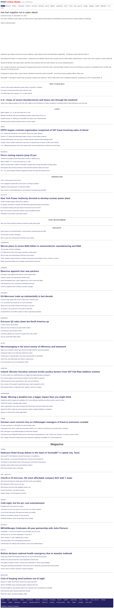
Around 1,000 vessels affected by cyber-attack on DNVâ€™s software (21, 87)
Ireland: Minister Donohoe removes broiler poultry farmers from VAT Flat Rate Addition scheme (50, 372)
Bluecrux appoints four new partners (20, 271)
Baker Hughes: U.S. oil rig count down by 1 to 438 (15, 161)
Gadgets (91, 6)
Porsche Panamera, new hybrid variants (12, 490)
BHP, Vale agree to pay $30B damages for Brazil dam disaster (19, 431)
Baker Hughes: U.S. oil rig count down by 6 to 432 (15, 112)
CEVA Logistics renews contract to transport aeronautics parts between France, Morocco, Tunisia (29, 258)
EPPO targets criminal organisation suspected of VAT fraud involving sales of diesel (44, 130)
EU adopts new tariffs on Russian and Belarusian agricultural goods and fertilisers (25, 204)
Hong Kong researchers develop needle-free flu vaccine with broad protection (24, 556)
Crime (66, 6)
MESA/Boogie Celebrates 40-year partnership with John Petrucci (34, 528)
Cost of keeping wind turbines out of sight (23, 578)
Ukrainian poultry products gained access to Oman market (18, 121)
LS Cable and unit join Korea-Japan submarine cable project (19, 252)
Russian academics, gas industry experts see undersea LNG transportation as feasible (26, 588)
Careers (28, 6)
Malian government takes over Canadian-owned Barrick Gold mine (20, 261)
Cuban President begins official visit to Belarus (14, 201)
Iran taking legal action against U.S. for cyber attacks (16, 93)
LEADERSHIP (5, 393)
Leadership (59, 6)
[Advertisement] (14, 35)
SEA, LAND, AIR (6, 474)
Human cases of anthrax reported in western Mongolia (17, 568)
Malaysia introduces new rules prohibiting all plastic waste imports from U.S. (23, 115)
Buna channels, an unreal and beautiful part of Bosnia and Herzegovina (22, 459)
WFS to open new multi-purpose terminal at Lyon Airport (17, 238)
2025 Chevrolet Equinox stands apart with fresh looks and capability (21, 481)
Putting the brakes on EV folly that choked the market (16, 353)
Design (85, 6)
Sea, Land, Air (78, 6)
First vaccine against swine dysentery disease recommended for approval (22, 378)
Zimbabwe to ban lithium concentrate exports (14, 213)
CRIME (3, 418)
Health (97, 6)
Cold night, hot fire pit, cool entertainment (22, 503)
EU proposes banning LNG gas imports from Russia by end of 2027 (21, 207)
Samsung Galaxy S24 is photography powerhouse (15, 540)
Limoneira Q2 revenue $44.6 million (11, 330)
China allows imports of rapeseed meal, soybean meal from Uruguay (21, 387)
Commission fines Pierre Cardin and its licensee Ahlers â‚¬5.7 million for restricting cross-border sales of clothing (34, 428)
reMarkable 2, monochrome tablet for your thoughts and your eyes (20, 531)
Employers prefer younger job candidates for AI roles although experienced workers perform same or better (32, 400)
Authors (24, 602)
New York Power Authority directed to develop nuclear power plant (35, 198)
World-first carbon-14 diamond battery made (14, 594)
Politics (14, 6)
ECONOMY (4, 293)
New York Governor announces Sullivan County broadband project (20, 210)
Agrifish (52, 6)
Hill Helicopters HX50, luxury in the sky (12, 484)
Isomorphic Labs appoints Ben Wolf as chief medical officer (18, 274)
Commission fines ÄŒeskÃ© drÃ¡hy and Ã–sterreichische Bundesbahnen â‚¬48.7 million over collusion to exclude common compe (39, 434)
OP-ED (3, 343)
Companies (21, 6)
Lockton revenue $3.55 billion (9, 324)
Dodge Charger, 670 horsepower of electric (13, 493)
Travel (70, 6)
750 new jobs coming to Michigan (11, 234)
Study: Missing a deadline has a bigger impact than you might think (36, 397)
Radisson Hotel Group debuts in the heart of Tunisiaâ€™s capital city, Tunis (40, 453)
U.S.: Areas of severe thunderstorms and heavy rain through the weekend (39, 100)
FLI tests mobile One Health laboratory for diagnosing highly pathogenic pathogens (25, 375)
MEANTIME (4, 575)
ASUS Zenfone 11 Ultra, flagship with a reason (14, 537)
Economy (34, 6)
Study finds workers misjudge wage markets (14, 403)
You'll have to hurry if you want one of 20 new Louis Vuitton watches (21, 509)
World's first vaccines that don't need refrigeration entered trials (19, 559)
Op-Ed (47, 6)
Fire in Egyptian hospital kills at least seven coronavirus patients (20, 183)
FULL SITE (88, 602)
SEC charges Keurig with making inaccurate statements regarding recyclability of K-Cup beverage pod (31, 437)
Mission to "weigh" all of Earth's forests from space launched (19, 582)
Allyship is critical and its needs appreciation (14, 412)
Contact (52, 602)
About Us (45, 602)
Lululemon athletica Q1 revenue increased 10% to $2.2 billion (19, 334)
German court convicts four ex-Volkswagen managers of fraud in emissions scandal (44, 422)
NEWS (3, 126)
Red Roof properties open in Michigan (12, 468)
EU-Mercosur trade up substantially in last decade (27, 296)
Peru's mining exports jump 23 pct (19, 155)
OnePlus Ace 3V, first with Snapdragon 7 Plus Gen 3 (16, 534)
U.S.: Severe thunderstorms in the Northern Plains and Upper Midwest (21, 133)
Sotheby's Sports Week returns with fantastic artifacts (17, 465)
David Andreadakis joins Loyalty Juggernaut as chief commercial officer (22, 280)
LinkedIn (80, 602)
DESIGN (3, 499)
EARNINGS (4, 318)
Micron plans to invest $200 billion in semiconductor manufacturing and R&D (23, 190)
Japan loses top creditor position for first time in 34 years (17, 305)
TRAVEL (3, 449)
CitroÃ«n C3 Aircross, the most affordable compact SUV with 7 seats (36, 478)
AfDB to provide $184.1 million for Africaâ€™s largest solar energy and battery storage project (29, 164)
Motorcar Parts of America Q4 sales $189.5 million (16, 327)
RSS (68, 602)
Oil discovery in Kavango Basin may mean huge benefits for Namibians (22, 356)
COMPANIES (5, 242)
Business (8, 6)
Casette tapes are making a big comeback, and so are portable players (22, 543)
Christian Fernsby (7, 15)
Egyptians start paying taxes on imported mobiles (15, 187)
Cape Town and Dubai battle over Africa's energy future (17, 359)
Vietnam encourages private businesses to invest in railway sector (20, 158)
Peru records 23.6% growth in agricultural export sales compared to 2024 (22, 384)
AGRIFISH (4, 368)
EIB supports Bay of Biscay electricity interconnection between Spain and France (25, 167)
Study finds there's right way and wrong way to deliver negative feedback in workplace (26, 409)
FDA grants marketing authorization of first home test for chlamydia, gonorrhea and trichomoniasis (30, 565)
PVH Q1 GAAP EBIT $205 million (10, 337)
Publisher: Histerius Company (10, 606)
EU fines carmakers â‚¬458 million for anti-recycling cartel (18, 425)
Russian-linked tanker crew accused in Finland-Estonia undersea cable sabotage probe (27, 139)
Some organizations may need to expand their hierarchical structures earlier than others (27, 406)
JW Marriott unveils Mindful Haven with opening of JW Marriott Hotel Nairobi (23, 462)
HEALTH (3, 550)
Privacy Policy (61, 602)
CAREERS (4, 267)
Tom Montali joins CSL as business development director (17, 283)
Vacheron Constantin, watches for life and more (15, 515)
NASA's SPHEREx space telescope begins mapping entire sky (19, 585)
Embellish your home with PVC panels (12, 506)
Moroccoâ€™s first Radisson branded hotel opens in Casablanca (20, 456)
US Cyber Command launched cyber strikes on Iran (16, 90)
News (2, 6)
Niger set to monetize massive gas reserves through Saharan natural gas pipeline (25, 350)
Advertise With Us (34, 602)
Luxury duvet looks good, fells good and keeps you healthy (18, 512)
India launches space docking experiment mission (15, 591)
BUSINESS (4, 152)
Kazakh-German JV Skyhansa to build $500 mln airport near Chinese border (23, 118)
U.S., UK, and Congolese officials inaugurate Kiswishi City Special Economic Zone (25, 170)
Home (3, 599)
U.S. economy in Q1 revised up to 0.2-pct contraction (16, 302)
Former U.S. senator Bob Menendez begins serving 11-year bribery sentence (23, 136)
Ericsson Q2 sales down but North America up (25, 321)
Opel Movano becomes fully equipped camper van (15, 487)
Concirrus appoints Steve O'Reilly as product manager (17, 286)
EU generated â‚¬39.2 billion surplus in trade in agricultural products (21, 311)
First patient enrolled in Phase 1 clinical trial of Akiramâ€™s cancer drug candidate (25, 562)
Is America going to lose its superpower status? (15, 362)
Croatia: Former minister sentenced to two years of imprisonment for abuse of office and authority (30, 142)
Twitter (74, 602)
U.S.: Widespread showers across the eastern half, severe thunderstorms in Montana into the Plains (30, 145)
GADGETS (4, 524)
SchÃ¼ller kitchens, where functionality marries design (17, 518)
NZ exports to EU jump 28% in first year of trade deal (16, 308)
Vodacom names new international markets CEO (15, 277)
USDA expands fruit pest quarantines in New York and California (20, 381)
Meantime (103, 6)
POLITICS (4, 195)
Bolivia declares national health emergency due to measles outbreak (36, 553)
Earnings (41, 6)
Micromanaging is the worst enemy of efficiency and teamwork (33, 346)
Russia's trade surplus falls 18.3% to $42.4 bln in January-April (19, 299)
